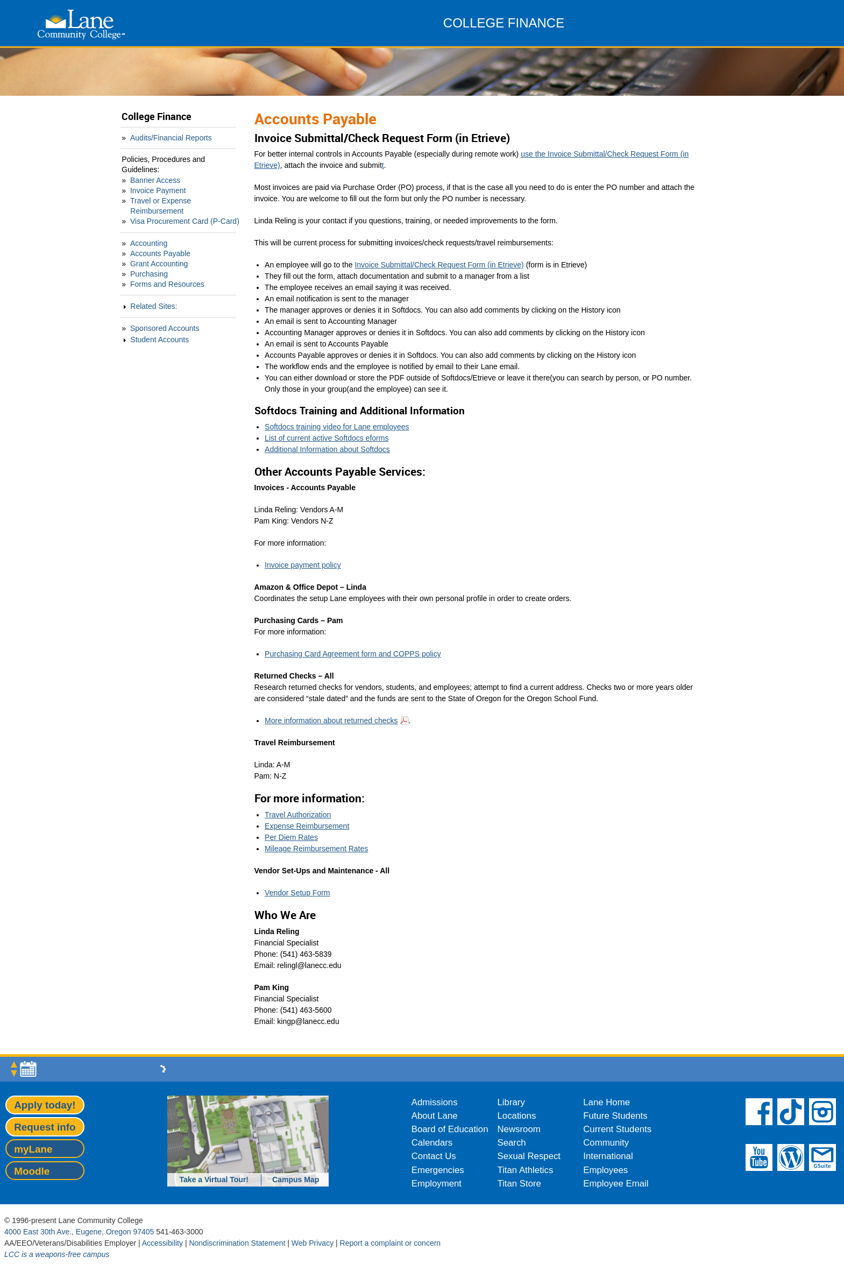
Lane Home (606, 1102)
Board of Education (450, 1129)
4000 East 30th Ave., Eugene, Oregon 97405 (79, 1231)
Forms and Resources (167, 284)
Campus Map (295, 1179)
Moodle (31, 1171)
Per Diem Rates (291, 837)
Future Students (615, 1116)
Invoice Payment (158, 190)
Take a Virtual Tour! (214, 1179)
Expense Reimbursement (307, 826)
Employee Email (615, 1183)
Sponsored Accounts (164, 328)
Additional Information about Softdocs (327, 449)
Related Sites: (153, 306)
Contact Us (434, 1156)
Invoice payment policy (303, 565)
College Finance (157, 116)
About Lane (435, 1116)
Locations (517, 1116)
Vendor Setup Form (297, 892)
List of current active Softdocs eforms (326, 438)
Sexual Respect (529, 1156)
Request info (44, 1127)
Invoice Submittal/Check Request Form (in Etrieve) (438, 264)
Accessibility (162, 1243)
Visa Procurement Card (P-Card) (184, 221)
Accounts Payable (160, 253)
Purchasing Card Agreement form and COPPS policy (353, 653)
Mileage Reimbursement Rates (316, 848)
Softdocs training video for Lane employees (337, 426)
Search (512, 1143)
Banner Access (155, 180)
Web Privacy (313, 1243)
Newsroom (519, 1129)
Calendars (432, 1143)
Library (511, 1102)
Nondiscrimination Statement (237, 1243)
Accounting (148, 243)
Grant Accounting (159, 263)
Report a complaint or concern (390, 1243)
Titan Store (519, 1183)
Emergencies (438, 1170)
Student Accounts (159, 339)
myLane (33, 1149)
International (608, 1156)
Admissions (435, 1102)
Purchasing (149, 274)
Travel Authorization (298, 814)
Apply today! (44, 1105)
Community (606, 1143)
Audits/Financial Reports (171, 137)
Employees (605, 1170)
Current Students (617, 1129)
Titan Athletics (526, 1170)
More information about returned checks (331, 720)
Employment (437, 1183)
